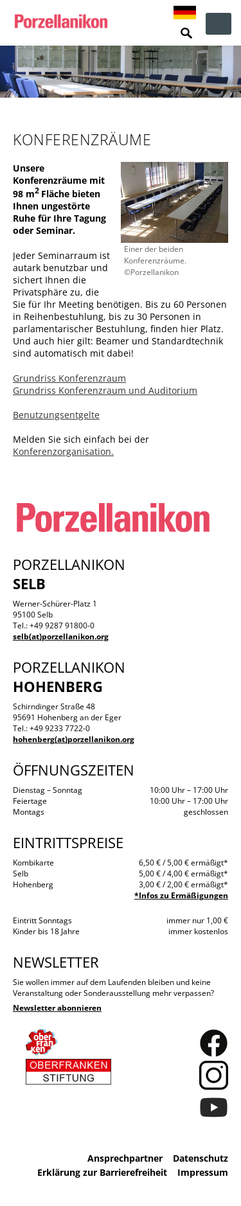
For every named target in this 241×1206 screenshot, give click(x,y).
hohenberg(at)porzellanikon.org (73, 739)
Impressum (202, 1172)
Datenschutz (200, 1158)
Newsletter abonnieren (57, 1007)
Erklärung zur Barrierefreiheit (102, 1172)
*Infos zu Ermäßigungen (181, 895)
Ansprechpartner (125, 1158)
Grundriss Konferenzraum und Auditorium (105, 390)
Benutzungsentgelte (56, 415)
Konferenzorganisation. (63, 451)
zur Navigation (218, 24)
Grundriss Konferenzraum (69, 378)
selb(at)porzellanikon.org (61, 636)
